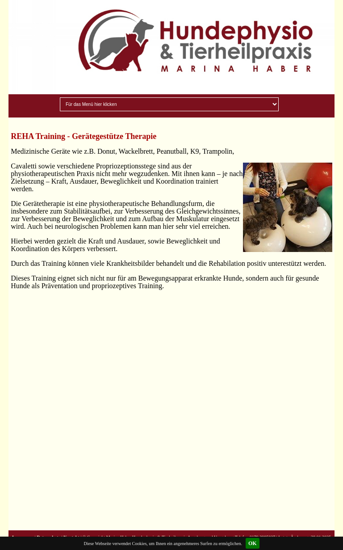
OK (252, 543)
